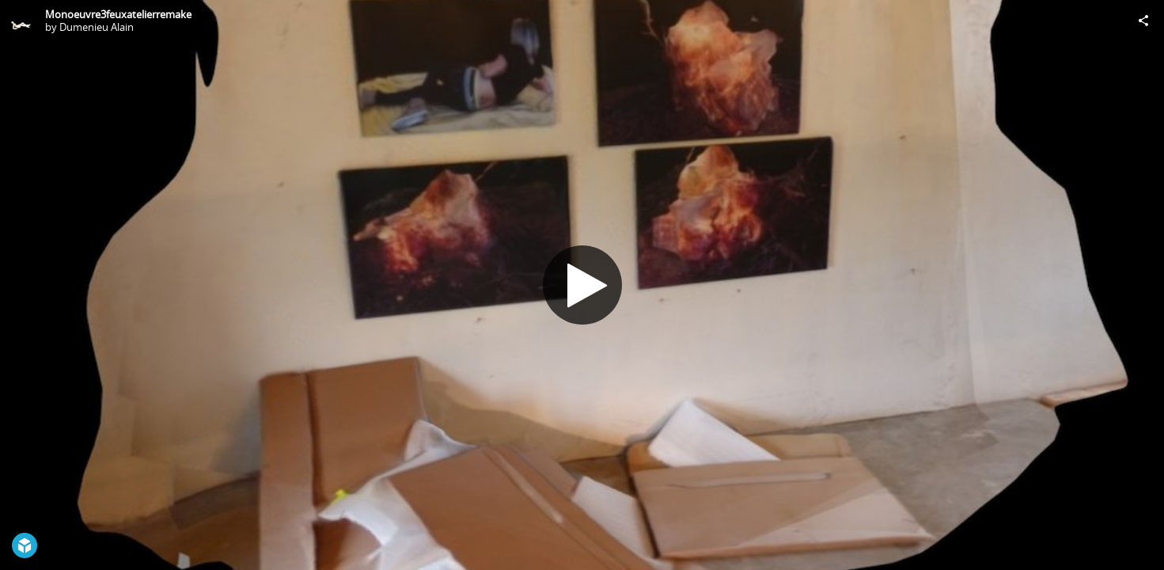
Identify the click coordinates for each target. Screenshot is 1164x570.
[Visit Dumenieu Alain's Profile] (20, 20)
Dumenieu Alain (96, 27)
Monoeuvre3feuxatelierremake (118, 14)
